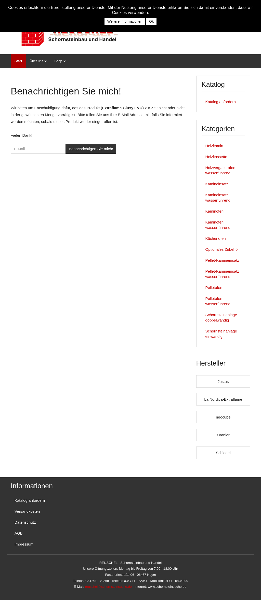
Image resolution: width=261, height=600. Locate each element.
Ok (151, 21)
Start (18, 61)
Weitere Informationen (124, 21)
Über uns (36, 61)
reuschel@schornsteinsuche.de (108, 587)
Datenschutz (25, 522)
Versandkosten (27, 511)
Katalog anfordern (220, 102)
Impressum (24, 544)
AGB (19, 533)
